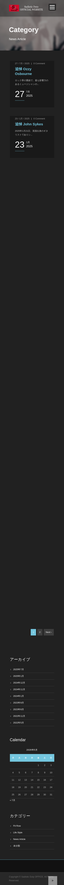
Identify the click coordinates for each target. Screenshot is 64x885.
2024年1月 (18, 696)
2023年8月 (18, 709)
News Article (19, 839)
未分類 (16, 846)
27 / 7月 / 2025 (22, 63)
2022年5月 (18, 722)
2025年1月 (18, 676)
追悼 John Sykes (29, 124)
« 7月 (12, 800)
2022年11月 (19, 716)
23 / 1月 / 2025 (22, 118)
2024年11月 (19, 689)
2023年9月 (18, 702)
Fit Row (17, 826)
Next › (49, 632)
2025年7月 (18, 669)
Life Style (17, 832)
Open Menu (52, 7)
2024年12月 (19, 682)
